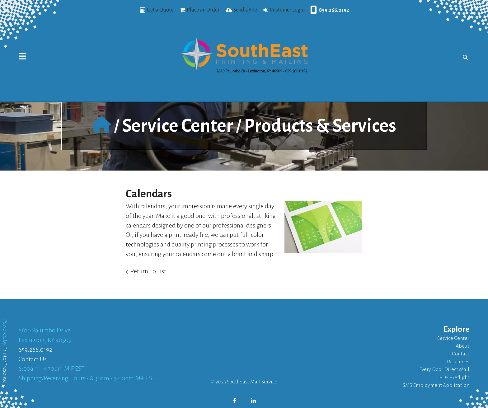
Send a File (245, 10)
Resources (458, 361)
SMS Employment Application (436, 385)
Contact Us (33, 359)
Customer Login (287, 10)
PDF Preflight (454, 377)
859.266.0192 (334, 10)
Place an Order (203, 10)
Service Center (177, 125)
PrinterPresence (5, 364)
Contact (460, 354)
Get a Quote (160, 10)
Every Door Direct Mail (444, 369)
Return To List (148, 271)
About (462, 346)
